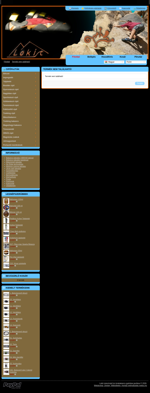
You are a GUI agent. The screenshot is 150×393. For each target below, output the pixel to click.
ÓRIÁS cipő (8, 133)
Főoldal (7, 62)
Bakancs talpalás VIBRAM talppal (20, 158)
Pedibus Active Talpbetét (20, 219)
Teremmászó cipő (11, 105)
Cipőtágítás (10, 173)
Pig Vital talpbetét (17, 257)
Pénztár (138, 57)
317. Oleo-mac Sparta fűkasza (22, 244)
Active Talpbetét (16, 225)
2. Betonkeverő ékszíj (18, 332)
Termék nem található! (21, 62)
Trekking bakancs (11, 121)
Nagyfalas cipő (9, 93)
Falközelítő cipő (10, 109)
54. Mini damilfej (16, 357)
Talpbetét (7, 81)
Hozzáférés (107, 57)
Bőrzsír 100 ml (16, 212)
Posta (8, 179)
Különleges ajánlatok (92, 8)
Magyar (109, 62)
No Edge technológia (14, 164)
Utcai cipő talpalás (13, 168)
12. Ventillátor (15, 312)
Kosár (123, 57)
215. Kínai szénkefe (18, 263)
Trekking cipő (9, 113)
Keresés (75, 8)
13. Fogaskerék (16, 319)
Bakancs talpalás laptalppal (17, 160)
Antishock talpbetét (17, 238)
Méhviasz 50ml (16, 251)
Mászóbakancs (9, 117)
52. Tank (13, 344)
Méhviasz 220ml (16, 199)
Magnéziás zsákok (11, 137)
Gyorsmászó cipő (11, 89)
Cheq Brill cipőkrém (18, 231)
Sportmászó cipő (10, 97)
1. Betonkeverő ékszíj (18, 293)
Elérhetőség (11, 177)
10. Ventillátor (15, 299)
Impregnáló (8, 77)
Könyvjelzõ (111, 8)
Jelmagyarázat (9, 141)
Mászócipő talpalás (14, 162)
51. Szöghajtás (16, 338)
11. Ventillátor (15, 306)
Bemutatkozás (12, 175)
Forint (129, 62)
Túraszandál (8, 129)
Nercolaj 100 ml (16, 206)
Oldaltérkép (140, 8)
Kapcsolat (126, 8)
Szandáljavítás (12, 171)
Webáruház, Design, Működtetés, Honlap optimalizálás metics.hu (120, 385)
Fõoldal (76, 57)
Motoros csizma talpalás (16, 166)
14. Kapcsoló (15, 325)
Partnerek (10, 181)
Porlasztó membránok (12, 145)
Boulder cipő (8, 85)
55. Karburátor (16, 364)
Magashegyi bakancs (12, 125)
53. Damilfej (14, 351)
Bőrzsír (6, 74)
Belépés (91, 57)
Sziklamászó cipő (10, 101)
